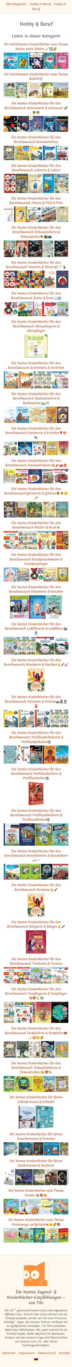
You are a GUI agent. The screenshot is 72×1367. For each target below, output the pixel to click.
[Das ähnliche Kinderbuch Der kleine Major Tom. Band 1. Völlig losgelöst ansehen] (49, 124)
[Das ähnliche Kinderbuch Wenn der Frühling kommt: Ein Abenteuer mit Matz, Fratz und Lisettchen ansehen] (38, 415)
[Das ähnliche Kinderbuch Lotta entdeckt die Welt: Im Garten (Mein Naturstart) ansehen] (35, 509)
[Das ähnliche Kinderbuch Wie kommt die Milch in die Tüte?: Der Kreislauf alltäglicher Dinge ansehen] (61, 1049)
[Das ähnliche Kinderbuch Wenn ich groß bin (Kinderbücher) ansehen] (10, 476)
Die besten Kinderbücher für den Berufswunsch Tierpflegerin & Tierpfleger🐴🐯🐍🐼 (36, 993)
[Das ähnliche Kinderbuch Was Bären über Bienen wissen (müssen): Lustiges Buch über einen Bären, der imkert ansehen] (10, 90)
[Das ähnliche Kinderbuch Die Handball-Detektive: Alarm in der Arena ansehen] (27, 834)
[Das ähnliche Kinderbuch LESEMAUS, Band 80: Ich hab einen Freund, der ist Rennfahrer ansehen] (60, 872)
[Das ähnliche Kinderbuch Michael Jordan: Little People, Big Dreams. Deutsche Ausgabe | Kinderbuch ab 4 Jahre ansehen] (49, 754)
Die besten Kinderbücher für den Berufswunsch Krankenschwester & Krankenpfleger (36, 559)
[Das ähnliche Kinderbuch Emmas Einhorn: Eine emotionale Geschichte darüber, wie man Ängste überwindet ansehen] (51, 1177)
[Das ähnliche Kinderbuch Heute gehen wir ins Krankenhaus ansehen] (50, 574)
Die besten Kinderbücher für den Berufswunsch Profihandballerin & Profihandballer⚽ (36, 815)
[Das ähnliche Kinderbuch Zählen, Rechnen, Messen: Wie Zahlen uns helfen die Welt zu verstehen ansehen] (44, 1117)
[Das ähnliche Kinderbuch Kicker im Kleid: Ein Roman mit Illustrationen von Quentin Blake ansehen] (51, 415)
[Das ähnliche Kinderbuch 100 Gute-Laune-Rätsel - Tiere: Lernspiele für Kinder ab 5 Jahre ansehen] (50, 61)
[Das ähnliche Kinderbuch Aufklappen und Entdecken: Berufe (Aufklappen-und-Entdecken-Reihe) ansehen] (23, 574)
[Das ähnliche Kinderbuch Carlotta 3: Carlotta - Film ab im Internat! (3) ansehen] (48, 248)
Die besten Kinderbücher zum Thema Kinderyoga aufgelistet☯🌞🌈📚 (36, 1221)
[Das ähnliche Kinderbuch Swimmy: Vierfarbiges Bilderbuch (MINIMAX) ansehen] (10, 415)
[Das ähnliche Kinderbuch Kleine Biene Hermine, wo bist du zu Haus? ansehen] (60, 90)
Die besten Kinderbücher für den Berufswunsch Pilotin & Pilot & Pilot (36, 200)
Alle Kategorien (16, 4)
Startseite (9, 1353)
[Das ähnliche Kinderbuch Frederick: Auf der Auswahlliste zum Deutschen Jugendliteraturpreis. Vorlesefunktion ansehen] (9, 1177)
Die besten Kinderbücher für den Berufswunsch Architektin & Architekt (36, 365)
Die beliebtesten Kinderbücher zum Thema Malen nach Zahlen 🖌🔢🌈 (36, 46)
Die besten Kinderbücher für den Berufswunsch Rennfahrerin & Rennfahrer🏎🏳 (36, 855)
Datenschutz (47, 1353)
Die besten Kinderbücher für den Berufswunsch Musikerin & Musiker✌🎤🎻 (36, 662)
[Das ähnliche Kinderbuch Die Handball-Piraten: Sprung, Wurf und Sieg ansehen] (60, 834)
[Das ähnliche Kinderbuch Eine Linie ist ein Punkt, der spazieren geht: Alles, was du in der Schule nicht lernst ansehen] (10, 754)
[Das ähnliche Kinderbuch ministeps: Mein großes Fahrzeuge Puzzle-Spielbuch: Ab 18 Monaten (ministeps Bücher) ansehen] (22, 152)
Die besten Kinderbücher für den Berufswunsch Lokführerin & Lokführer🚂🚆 (36, 628)
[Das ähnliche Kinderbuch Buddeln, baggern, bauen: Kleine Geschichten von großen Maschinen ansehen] (51, 1148)
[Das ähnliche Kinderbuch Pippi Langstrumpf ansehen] (48, 183)
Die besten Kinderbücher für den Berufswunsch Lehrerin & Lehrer (36, 167)
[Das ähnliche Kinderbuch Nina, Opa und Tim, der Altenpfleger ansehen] (36, 346)
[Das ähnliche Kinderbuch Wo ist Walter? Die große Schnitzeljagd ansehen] (62, 1084)
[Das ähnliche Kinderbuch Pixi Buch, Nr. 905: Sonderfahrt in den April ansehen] (38, 379)
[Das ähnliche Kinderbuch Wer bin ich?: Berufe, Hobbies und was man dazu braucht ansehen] (36, 793)
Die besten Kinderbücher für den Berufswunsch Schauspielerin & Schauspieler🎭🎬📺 (36, 232)
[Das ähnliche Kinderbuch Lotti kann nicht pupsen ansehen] (23, 1206)
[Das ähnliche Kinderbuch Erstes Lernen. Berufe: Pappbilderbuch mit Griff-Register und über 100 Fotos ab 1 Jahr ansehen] (39, 448)
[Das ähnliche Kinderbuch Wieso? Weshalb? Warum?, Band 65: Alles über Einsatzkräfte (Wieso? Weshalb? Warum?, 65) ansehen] (36, 152)
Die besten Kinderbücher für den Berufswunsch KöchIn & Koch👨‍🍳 (36, 525)
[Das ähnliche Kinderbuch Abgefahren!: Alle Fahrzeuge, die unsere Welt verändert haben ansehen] (49, 214)
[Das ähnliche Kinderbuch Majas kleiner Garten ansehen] (49, 509)
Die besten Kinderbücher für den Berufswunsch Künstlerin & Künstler (36, 589)
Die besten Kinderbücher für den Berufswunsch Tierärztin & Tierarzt (36, 961)
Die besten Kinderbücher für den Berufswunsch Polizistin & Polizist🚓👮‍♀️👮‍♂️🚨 (36, 701)
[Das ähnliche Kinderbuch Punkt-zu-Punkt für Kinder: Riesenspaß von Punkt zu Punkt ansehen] (36, 61)
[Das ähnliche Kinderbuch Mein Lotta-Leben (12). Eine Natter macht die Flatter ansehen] (38, 1084)
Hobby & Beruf (40, 4)
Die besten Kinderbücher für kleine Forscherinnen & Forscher (36, 1136)
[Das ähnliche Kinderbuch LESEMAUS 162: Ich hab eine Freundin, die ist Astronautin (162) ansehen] (25, 448)
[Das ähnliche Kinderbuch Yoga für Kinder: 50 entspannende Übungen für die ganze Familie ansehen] (63, 1235)
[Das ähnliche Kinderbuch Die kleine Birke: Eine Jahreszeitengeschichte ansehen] (39, 1177)
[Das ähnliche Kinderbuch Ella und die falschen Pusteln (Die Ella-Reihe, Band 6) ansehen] (37, 309)
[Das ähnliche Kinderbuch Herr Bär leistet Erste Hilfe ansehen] (11, 309)
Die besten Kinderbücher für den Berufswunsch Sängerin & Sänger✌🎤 (36, 924)
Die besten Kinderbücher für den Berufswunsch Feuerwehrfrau (36, 139)
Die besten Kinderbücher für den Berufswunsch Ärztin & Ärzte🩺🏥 (36, 295)
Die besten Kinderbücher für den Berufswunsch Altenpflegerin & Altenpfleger (36, 326)
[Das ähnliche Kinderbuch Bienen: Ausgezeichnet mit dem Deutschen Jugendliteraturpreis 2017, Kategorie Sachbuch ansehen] (21, 90)
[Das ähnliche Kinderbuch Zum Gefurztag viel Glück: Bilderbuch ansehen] (34, 1206)
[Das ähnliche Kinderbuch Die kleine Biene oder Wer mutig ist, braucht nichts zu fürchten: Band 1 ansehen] (47, 90)
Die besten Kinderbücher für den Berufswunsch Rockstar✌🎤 (36, 887)
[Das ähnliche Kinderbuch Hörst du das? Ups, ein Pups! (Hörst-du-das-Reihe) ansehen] (11, 1206)
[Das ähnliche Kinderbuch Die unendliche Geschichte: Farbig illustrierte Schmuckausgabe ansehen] (63, 1177)
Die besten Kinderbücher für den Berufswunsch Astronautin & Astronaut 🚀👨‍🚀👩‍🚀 (36, 107)
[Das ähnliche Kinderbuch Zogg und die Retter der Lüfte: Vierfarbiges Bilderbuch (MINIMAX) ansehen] (25, 309)
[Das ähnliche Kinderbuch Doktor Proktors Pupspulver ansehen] (47, 1206)
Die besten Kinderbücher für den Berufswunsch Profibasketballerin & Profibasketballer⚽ (36, 737)
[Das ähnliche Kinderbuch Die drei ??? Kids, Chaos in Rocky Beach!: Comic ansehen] (47, 1049)
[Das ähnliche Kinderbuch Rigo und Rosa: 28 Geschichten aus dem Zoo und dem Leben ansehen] (50, 279)
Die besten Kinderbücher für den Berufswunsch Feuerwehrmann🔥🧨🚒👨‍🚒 (36, 462)
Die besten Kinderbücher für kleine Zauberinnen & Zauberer (36, 1163)
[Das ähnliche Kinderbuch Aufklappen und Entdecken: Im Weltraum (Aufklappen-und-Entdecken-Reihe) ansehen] (10, 124)
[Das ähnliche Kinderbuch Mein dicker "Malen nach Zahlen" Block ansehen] (23, 61)
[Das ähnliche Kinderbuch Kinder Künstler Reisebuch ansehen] (62, 214)
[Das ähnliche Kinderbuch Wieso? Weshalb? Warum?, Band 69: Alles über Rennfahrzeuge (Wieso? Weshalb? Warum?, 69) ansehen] (11, 872)
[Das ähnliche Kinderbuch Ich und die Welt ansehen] (59, 1012)
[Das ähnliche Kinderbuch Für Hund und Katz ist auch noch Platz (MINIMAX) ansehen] (23, 1177)
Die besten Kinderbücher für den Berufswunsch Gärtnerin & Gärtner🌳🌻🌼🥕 (36, 493)
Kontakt (64, 1353)
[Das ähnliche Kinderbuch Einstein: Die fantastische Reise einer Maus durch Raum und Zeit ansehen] (38, 1148)
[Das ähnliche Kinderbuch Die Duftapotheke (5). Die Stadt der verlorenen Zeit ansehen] (62, 415)
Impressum (27, 1353)
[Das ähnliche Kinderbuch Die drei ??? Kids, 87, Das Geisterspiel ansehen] (36, 754)
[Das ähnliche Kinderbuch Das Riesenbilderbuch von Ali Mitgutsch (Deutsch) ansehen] (64, 1148)
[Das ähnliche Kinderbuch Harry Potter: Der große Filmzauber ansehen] (61, 248)
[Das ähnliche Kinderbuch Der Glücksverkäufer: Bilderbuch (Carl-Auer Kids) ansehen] (23, 1049)
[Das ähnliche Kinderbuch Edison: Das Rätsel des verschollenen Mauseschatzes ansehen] (26, 1148)
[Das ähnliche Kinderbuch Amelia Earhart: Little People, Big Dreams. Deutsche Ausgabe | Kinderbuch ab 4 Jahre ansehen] (19, 214)
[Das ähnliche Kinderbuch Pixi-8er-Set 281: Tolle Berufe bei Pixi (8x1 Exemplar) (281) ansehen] (47, 379)
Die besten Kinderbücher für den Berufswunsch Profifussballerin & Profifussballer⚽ (36, 773)
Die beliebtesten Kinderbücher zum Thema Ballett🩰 (36, 76)
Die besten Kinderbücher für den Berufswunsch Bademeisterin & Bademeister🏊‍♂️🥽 (36, 398)
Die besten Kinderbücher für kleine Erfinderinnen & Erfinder (36, 1099)
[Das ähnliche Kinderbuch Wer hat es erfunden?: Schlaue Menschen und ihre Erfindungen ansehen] (27, 1117)
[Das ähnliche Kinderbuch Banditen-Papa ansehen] (25, 872)
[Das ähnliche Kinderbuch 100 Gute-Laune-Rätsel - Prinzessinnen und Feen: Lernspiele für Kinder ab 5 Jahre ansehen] (62, 61)
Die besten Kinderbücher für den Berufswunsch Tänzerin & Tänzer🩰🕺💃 (36, 264)
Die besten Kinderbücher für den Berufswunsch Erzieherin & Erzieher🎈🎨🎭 (36, 433)
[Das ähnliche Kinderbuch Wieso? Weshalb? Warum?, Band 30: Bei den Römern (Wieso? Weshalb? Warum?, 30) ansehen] (26, 379)
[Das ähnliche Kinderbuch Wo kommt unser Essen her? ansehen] (35, 1049)
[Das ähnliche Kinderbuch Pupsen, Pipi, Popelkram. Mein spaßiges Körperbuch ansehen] (60, 1206)
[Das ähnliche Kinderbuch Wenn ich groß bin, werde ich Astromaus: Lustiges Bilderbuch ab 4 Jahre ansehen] (36, 124)
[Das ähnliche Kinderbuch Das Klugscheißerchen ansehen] (35, 183)
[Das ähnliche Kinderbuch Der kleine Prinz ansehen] (9, 214)
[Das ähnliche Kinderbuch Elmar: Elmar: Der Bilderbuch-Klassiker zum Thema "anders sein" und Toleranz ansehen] (22, 279)
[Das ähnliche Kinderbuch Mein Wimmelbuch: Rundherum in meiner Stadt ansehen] (9, 152)
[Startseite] (36, 1273)
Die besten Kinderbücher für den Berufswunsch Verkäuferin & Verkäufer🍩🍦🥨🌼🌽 (36, 1033)
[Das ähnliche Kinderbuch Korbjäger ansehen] (23, 754)
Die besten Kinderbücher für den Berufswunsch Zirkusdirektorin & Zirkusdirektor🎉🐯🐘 (36, 1067)
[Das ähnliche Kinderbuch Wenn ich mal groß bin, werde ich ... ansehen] (36, 679)
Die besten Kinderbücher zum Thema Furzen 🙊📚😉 (36, 1192)
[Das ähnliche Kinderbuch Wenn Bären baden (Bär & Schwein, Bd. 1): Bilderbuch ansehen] (22, 415)
